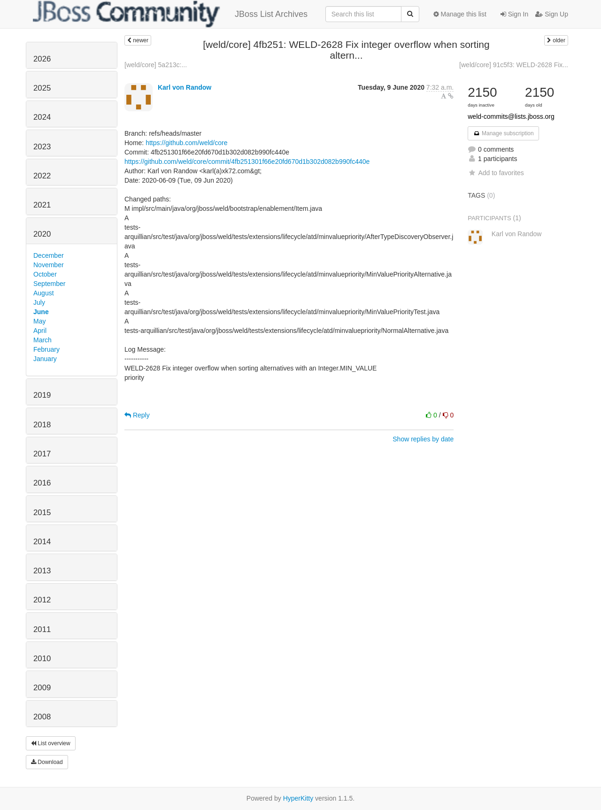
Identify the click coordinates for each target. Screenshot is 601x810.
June (41, 312)
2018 (42, 424)
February (46, 349)
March (42, 340)
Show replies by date (423, 439)
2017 (42, 453)
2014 (42, 541)
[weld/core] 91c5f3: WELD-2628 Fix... (513, 65)
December (48, 255)
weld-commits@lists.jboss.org (511, 116)
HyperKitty (298, 798)
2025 (42, 88)
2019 (42, 395)
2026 (42, 58)
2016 (42, 482)
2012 (42, 599)
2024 (42, 117)
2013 (42, 570)
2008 (42, 716)
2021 (42, 205)
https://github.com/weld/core (186, 143)
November (48, 265)
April (39, 330)
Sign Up (551, 14)
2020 (42, 234)
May (39, 321)
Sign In (514, 14)
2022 (42, 175)
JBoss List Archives (170, 14)
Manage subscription (503, 133)
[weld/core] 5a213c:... (155, 65)
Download (47, 762)
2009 (42, 687)
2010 (42, 658)
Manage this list (459, 14)
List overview (50, 743)
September (49, 283)
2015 (42, 512)
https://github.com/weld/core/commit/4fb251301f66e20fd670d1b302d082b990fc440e (247, 161)
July (39, 302)
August (43, 293)
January (45, 359)
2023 (42, 146)
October (45, 274)
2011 (42, 629)
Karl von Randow (184, 87)
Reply (137, 415)
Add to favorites (496, 173)
